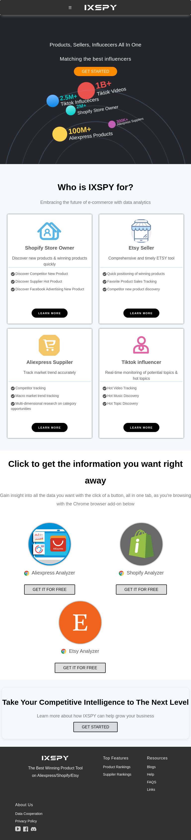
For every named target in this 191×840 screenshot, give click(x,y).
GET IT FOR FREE (49, 589)
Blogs (151, 767)
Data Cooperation (29, 814)
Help (150, 774)
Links (151, 790)
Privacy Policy (26, 821)
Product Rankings (117, 767)
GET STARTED (95, 71)
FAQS (151, 782)
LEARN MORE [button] (49, 313)
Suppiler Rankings (117, 774)
